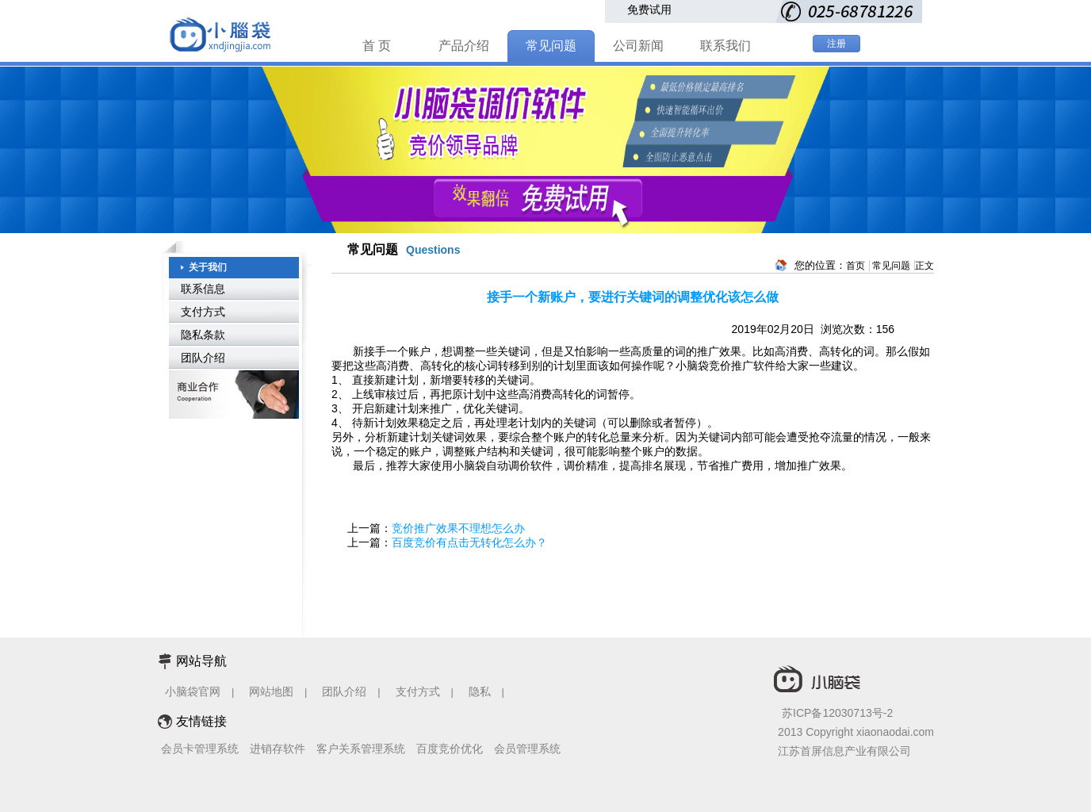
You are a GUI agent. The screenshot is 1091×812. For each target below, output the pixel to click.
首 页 (376, 45)
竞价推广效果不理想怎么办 (458, 528)
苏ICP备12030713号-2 (837, 713)
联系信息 (203, 288)
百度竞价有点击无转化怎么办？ (469, 542)
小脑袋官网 (192, 691)
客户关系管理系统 (360, 748)
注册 (836, 43)
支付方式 (203, 311)
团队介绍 (203, 357)
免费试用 (649, 9)
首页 (855, 265)
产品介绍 (463, 45)
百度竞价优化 (449, 748)
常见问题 (551, 45)
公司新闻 (638, 45)
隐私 (481, 691)
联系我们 (725, 45)
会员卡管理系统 (200, 748)
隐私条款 (203, 334)
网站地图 (271, 691)
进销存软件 (277, 748)
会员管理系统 (527, 748)
